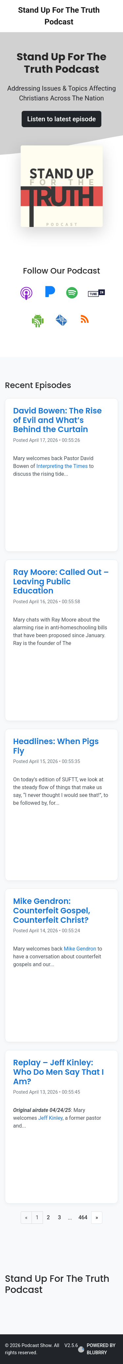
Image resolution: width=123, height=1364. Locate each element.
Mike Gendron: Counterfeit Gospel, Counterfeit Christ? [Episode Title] (51, 910)
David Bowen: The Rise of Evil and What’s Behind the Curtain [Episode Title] (57, 420)
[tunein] (96, 294)
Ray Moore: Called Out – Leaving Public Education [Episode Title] (61, 581)
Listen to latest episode (61, 119)
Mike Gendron (80, 949)
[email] (61, 320)
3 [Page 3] (59, 1217)
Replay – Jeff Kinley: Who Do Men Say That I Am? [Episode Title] (58, 1072)
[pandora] (50, 294)
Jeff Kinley (50, 1118)
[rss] (84, 320)
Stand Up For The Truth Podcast (59, 16)
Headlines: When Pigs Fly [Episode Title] (56, 746)
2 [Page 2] (48, 1217)
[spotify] (73, 294)
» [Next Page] (96, 1217)
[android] (38, 320)
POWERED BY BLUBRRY (96, 1349)
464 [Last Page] (82, 1217)
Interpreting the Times (62, 466)
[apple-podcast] (26, 294)
